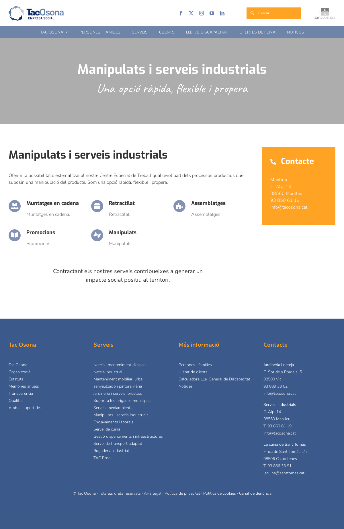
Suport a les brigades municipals (122, 400)
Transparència (21, 393)
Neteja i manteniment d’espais (119, 365)
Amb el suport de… (25, 407)
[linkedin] (222, 13)
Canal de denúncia (255, 493)
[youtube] (212, 13)
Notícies (186, 386)
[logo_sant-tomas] (324, 10)
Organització (20, 372)
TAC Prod (102, 458)
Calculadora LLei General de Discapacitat (214, 379)
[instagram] (201, 13)
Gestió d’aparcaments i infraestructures (128, 436)
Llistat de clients (193, 372)
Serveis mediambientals (114, 407)
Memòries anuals (24, 386)
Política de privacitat (182, 493)
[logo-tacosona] (36, 8)
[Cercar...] (274, 13)
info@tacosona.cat (279, 393)
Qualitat (16, 400)
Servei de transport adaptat (117, 443)
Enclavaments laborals (113, 422)
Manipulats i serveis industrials (120, 415)
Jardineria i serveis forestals (117, 393)
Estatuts (16, 379)
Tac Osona (18, 365)
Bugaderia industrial (111, 450)
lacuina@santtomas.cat (283, 473)
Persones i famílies (195, 365)
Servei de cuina (106, 429)
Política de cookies (219, 493)
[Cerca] (252, 13)
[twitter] (191, 13)
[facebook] (181, 13)
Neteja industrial (107, 372)
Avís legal (152, 493)
